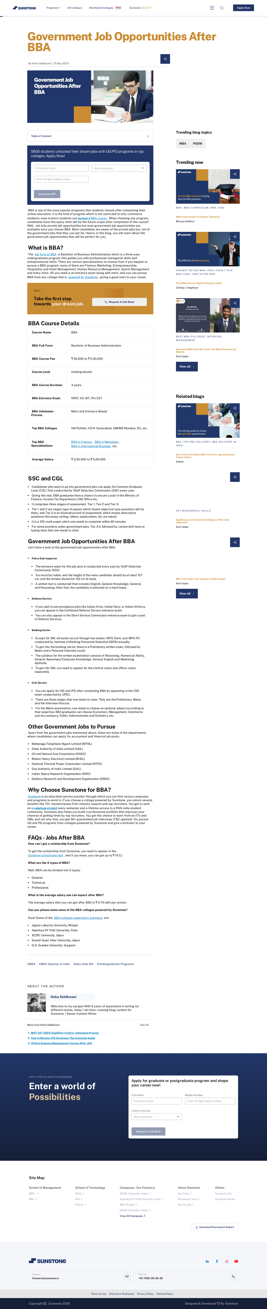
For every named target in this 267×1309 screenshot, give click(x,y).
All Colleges (74, 7)
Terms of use (98, 1294)
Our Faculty (184, 1204)
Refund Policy (165, 1294)
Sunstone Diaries (225, 1199)
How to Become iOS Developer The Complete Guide (63, 1038)
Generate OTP (47, 194)
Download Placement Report (215, 1227)
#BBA (31, 964)
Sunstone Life (223, 1193)
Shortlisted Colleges (105, 8)
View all (187, 366)
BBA (31, 1199)
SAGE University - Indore (134, 1210)
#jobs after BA (83, 964)
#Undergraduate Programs (115, 964)
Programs (53, 7)
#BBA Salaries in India (54, 964)
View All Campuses (131, 1215)
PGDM (197, 143)
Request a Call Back (119, 301)
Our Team (183, 1193)
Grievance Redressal (121, 1294)
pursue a (84, 218)
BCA (78, 1199)
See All (146, 1024)
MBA (182, 143)
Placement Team (188, 1199)
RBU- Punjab (127, 1204)
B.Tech (79, 1204)
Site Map (36, 1178)
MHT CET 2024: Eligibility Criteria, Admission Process (65, 1032)
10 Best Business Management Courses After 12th (61, 1043)
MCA (78, 1193)
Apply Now (243, 7)
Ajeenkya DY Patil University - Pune (140, 1199)
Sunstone (140, 7)
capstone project (45, 808)
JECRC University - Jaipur (134, 1193)
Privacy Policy (145, 1294)
